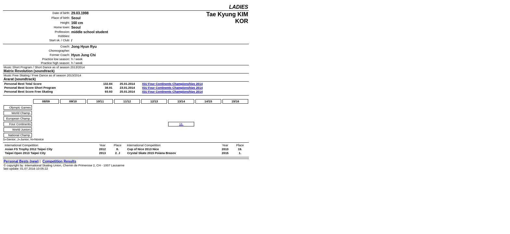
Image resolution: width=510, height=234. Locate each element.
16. (181, 124)
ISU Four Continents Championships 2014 (172, 83)
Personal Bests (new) (21, 161)
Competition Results (59, 161)
